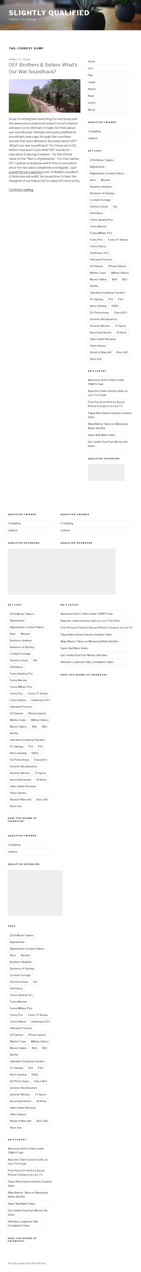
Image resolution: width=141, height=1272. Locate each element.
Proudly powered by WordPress (27, 1263)
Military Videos (120, 272)
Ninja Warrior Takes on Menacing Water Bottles (89, 641)
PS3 (110, 299)
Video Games (98, 345)
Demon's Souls (99, 206)
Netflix (94, 286)
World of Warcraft (100, 352)
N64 (114, 279)
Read (91, 95)
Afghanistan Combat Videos (107, 173)
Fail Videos (96, 213)
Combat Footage (100, 199)
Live (90, 68)
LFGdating (94, 131)
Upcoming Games (100, 332)
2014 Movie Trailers (102, 160)
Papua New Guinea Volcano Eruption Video (86, 634)
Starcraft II (120, 312)
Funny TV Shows (118, 239)
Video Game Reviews (103, 339)
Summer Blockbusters (103, 319)
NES (124, 279)
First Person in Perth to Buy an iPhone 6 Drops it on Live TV (96, 627)
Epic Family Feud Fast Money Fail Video (84, 655)
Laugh (91, 82)
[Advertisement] (106, 472)
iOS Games (96, 266)
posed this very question (26, 172)
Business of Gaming (102, 193)
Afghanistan (97, 166)
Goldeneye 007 (99, 252)
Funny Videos (98, 246)
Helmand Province (101, 259)
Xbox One (96, 358)
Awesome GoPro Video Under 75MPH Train (86, 613)
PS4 (120, 299)
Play (90, 75)
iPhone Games (117, 266)
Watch (92, 89)
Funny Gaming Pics (101, 219)
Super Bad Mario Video (101, 435)
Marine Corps (98, 272)
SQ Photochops (99, 312)
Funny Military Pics (101, 233)
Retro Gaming (98, 305)
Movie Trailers (98, 279)
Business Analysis (101, 186)
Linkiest (93, 138)
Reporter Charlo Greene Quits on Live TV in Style (90, 620)
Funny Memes (98, 226)
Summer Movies (100, 325)
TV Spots (120, 325)
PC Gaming (96, 299)
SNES (114, 305)
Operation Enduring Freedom (107, 292)
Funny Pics (96, 239)
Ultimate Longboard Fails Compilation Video (87, 662)
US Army (121, 332)
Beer (93, 180)
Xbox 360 (122, 352)
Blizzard (105, 180)
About (91, 109)
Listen (92, 102)
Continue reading (21, 189)
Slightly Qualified (49, 13)
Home (91, 61)
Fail (115, 206)
